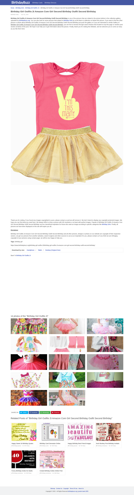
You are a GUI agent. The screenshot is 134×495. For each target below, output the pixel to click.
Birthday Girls (15, 14)
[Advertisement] (67, 46)
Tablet (40, 250)
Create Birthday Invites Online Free (51, 471)
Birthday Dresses (51, 3)
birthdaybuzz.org (24, 20)
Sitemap (52, 488)
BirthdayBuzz (21, 2)
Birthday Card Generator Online (50, 443)
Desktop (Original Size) (52, 250)
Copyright (66, 488)
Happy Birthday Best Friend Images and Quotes (83, 443)
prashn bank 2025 (83, 491)
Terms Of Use (73, 488)
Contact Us (59, 488)
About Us (81, 488)
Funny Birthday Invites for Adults (22, 471)
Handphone (30, 250)
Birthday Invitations (101, 446)
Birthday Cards (38, 3)
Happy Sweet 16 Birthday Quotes (22, 443)
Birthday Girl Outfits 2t (23, 255)
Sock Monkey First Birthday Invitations (108, 443)
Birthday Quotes (16, 446)
